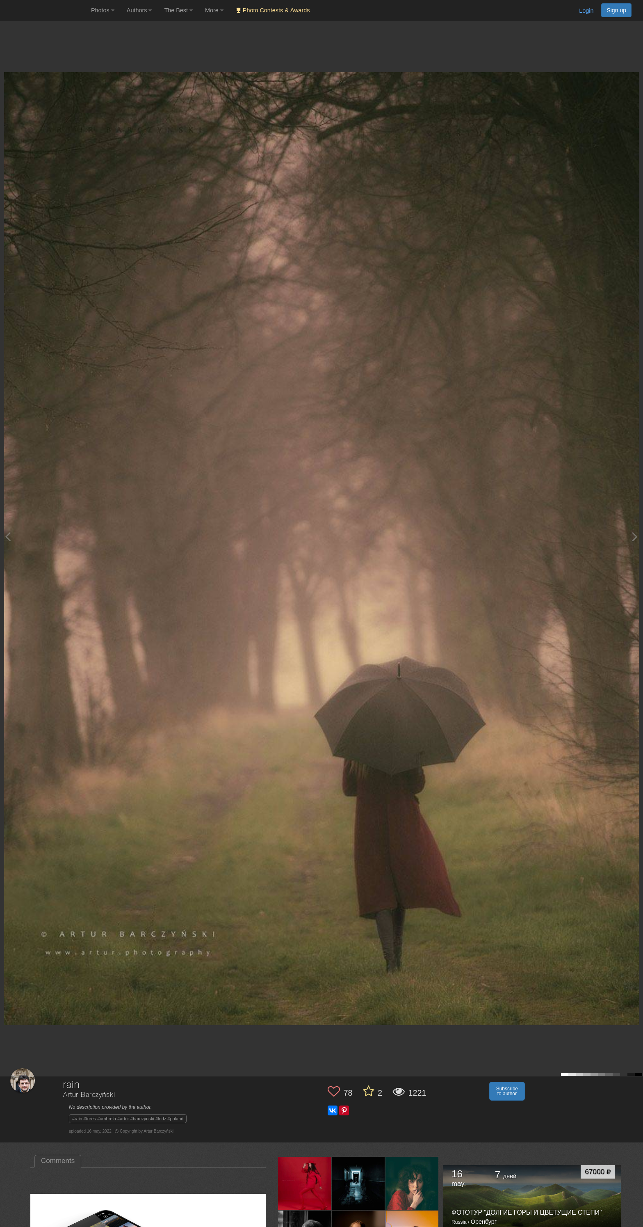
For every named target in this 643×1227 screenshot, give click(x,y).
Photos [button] (102, 10)
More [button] (214, 10)
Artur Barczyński (89, 1095)
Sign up (616, 10)
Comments (58, 1161)
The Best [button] (178, 10)
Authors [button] (139, 10)
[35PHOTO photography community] (44, 10)
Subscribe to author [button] (507, 1091)
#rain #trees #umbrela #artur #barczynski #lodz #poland (128, 1118)
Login (586, 11)
